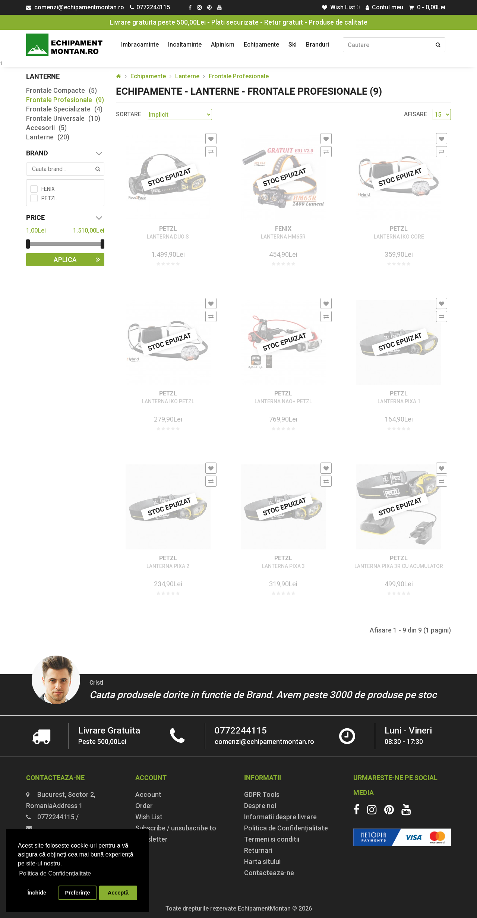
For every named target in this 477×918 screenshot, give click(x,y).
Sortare (128, 114)
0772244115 (241, 730)
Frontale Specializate (64, 109)
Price (65, 217)
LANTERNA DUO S (168, 237)
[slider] (28, 244)
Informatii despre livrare (280, 817)
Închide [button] (37, 893)
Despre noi (260, 806)
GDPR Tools (261, 794)
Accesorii (46, 127)
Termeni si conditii (271, 839)
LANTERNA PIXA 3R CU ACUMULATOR (398, 566)
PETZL (168, 228)
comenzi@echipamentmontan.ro (264, 741)
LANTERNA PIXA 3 (283, 566)
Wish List (148, 817)
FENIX (283, 228)
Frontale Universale (63, 118)
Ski (292, 44)
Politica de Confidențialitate (286, 828)
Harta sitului (262, 861)
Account (148, 794)
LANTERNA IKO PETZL (168, 401)
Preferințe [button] (77, 893)
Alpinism (222, 44)
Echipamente (261, 44)
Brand (65, 153)
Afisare (415, 114)
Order (144, 806)
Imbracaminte (140, 44)
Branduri (317, 44)
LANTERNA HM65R (283, 237)
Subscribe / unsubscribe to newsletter (175, 833)
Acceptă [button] (118, 893)
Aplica (79, 259)
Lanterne (47, 137)
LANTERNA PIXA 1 (399, 401)
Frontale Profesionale (65, 99)
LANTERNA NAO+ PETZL (283, 401)
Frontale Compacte (61, 90)
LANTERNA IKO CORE (399, 237)
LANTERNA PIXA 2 (167, 566)
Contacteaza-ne (269, 873)
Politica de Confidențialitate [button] (55, 873)
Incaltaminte (185, 44)
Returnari (258, 850)
